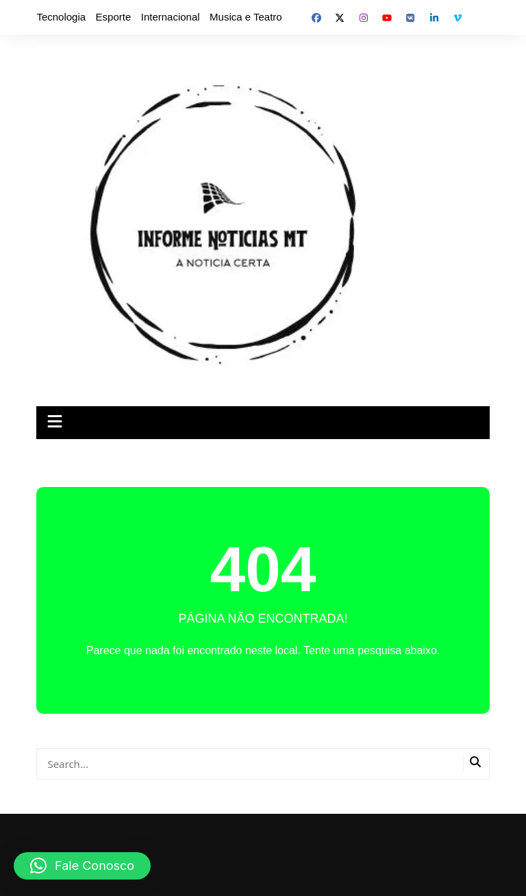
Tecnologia (61, 17)
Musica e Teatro (246, 17)
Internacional (170, 17)
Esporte (114, 17)
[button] (82, 866)
